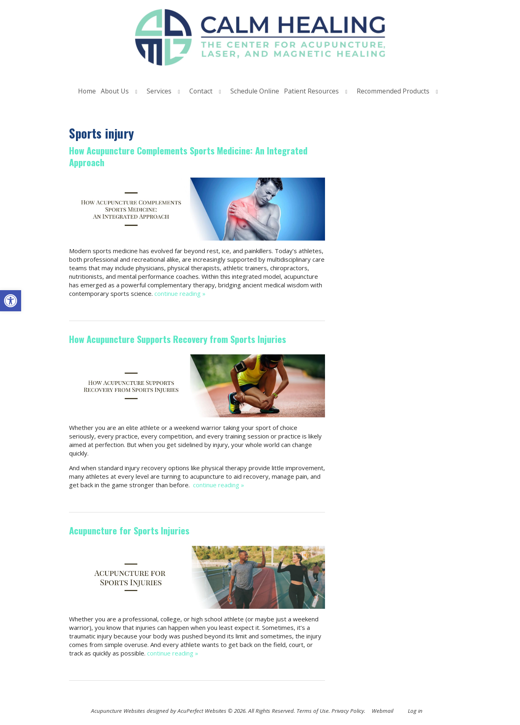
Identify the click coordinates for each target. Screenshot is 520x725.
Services (159, 91)
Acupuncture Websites (118, 710)
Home (87, 91)
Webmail (382, 710)
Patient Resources (311, 91)
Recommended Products (393, 91)
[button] (10, 300)
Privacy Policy (348, 710)
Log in (415, 710)
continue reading (180, 293)
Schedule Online (254, 91)
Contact (200, 91)
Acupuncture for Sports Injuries (129, 530)
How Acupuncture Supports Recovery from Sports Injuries (177, 339)
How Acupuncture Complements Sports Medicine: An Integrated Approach (188, 156)
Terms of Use (313, 710)
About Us (115, 91)
